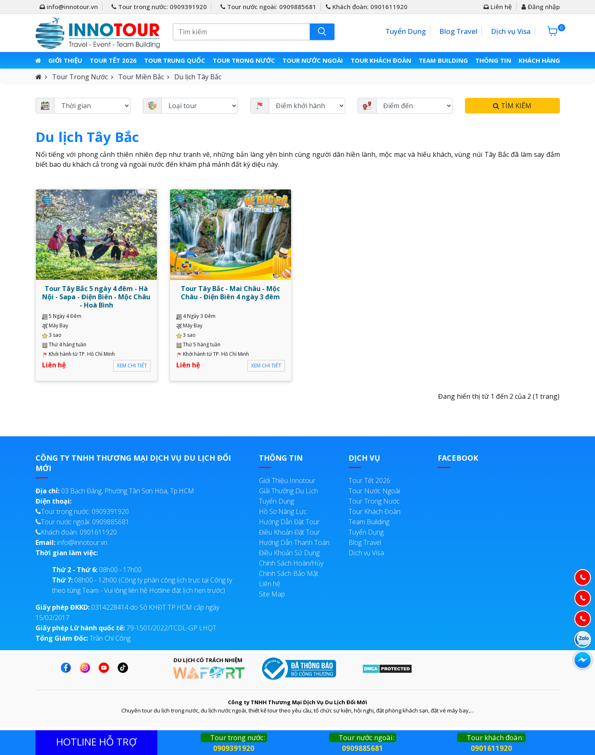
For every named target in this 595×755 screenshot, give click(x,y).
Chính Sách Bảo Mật (288, 573)
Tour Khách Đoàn (381, 60)
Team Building (442, 60)
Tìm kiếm (512, 105)
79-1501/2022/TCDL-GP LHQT (126, 627)
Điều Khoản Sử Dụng (289, 552)
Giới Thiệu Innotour (287, 480)
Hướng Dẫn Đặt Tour (289, 521)
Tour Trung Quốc (175, 60)
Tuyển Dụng (405, 31)
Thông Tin (492, 60)
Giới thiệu (66, 60)
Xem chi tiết (132, 365)
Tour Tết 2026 (114, 60)
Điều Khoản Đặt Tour (289, 532)
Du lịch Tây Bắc (197, 76)
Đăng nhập (541, 6)
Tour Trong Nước (244, 60)
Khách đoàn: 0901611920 (367, 6)
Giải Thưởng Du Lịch (288, 490)
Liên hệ (498, 6)
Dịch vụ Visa (511, 31)
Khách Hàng (538, 60)
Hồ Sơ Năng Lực (283, 511)
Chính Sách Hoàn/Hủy (291, 563)
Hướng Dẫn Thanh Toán (294, 542)
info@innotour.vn (69, 6)
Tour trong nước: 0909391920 (159, 6)
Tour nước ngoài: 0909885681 (268, 6)
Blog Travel (458, 31)
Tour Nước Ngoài (313, 60)
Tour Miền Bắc (141, 76)
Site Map (272, 594)
